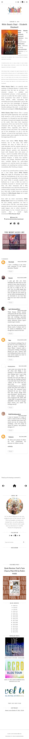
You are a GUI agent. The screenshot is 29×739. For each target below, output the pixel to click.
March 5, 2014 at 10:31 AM (22, 415)
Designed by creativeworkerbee (14, 736)
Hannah (10, 278)
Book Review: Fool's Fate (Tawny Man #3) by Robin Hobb (14, 571)
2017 (14, 620)
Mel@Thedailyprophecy (14, 414)
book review (12, 219)
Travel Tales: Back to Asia (14, 703)
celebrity (10, 446)
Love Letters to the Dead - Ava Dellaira (14, 658)
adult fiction (8, 219)
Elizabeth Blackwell (20, 219)
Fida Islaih (11, 262)
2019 (14, 616)
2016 (14, 622)
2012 (14, 630)
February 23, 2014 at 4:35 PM (22, 310)
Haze (9, 340)
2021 (14, 613)
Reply (10, 271)
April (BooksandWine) (14, 309)
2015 (14, 624)
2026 (14, 605)
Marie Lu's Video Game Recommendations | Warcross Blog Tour (14, 680)
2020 (14, 615)
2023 (14, 609)
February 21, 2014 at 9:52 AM (22, 261)
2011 (14, 631)
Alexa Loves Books (13, 733)
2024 (14, 607)
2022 (14, 611)
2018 (14, 618)
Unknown (11, 437)
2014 (14, 626)
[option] (14, 242)
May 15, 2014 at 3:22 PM (22, 436)
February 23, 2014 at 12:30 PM (21, 277)
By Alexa (15, 219)
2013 (14, 628)
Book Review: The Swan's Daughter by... (14, 245)
